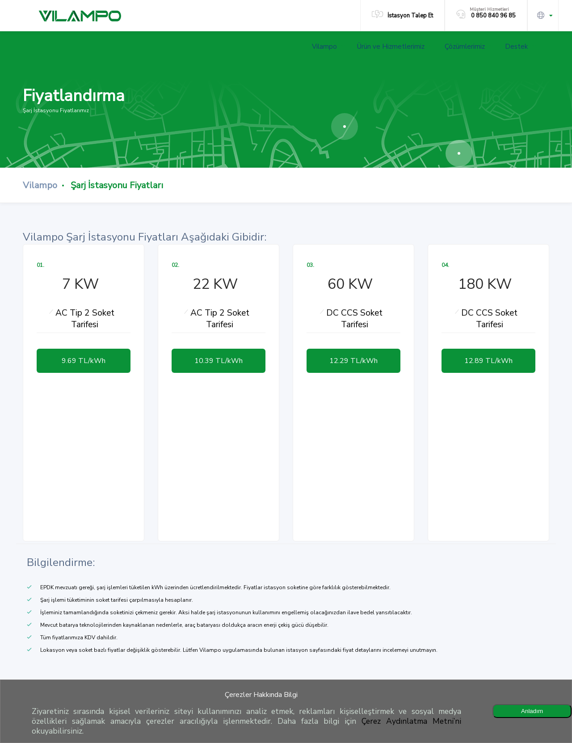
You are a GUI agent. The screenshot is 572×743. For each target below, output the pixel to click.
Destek (520, 46)
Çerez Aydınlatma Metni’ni (411, 721)
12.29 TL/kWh (353, 361)
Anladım (532, 711)
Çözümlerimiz (469, 46)
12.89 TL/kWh (488, 361)
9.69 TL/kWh (83, 361)
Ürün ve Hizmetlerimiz (395, 46)
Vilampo (328, 46)
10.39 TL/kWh (218, 361)
